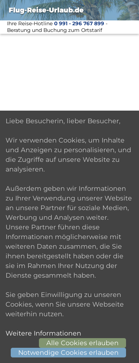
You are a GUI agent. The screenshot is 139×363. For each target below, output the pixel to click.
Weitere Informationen (43, 333)
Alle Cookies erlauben (82, 343)
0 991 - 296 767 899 (79, 23)
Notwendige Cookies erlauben (68, 352)
